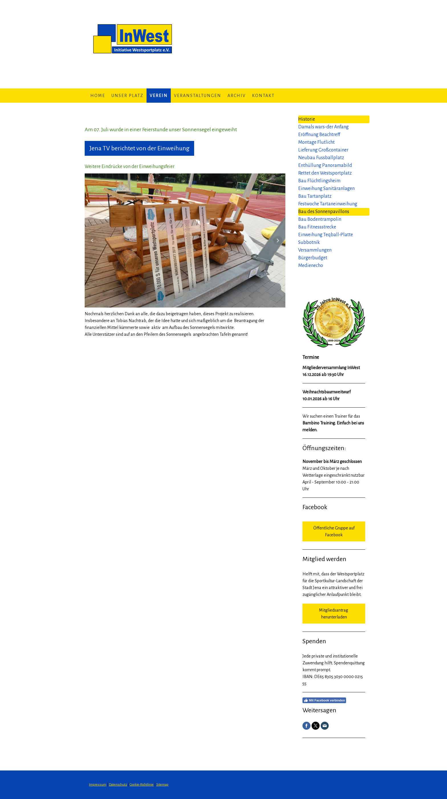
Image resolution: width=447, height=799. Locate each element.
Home (97, 95)
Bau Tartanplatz (315, 196)
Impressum (97, 784)
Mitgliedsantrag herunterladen (334, 613)
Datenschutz (118, 784)
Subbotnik (309, 242)
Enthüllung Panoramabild (325, 165)
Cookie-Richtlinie (142, 784)
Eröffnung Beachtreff (319, 134)
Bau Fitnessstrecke (317, 227)
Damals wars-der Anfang (323, 127)
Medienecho (310, 265)
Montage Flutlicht (316, 142)
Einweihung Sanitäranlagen (326, 188)
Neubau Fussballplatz (321, 157)
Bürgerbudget (312, 257)
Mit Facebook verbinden (324, 700)
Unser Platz (127, 95)
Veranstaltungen (197, 95)
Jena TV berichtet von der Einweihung (139, 148)
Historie (306, 119)
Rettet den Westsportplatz (325, 173)
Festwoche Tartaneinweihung (327, 204)
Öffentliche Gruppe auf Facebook (334, 531)
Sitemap (162, 784)
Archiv (236, 95)
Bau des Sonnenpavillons (323, 211)
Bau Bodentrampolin (319, 219)
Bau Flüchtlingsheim (319, 180)
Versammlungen (315, 250)
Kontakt (263, 95)
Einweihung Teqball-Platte (325, 234)
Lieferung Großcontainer (323, 150)
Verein (159, 95)
